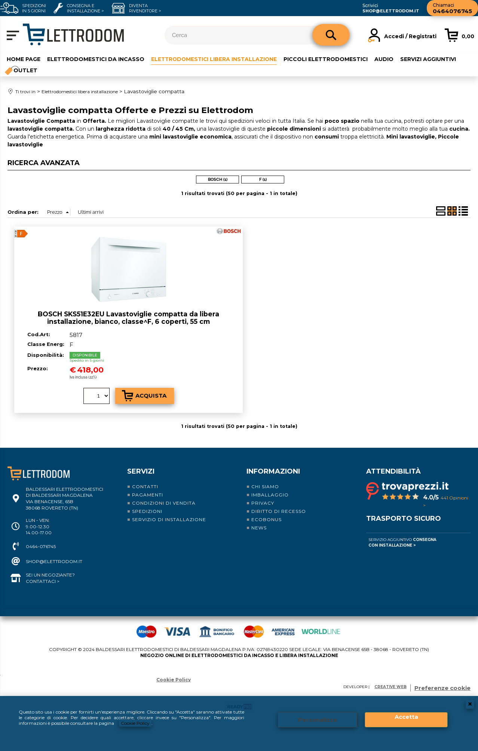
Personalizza (317, 719)
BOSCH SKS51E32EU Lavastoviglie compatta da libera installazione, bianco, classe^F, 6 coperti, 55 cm (128, 318)
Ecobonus (266, 519)
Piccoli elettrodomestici (329, 58)
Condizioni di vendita (164, 502)
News (259, 527)
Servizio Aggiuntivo (402, 542)
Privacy (262, 502)
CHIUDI (470, 704)
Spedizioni (147, 511)
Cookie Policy (135, 723)
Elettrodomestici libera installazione (215, 58)
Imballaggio (270, 494)
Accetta (406, 716)
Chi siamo (265, 486)
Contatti (145, 486)
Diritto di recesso (278, 511)
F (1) (263, 179)
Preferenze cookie (442, 687)
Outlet (25, 70)
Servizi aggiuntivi (431, 58)
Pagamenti (147, 494)
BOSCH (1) (217, 179)
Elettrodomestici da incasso (95, 58)
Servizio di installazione (169, 519)
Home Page (23, 58)
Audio (386, 58)
